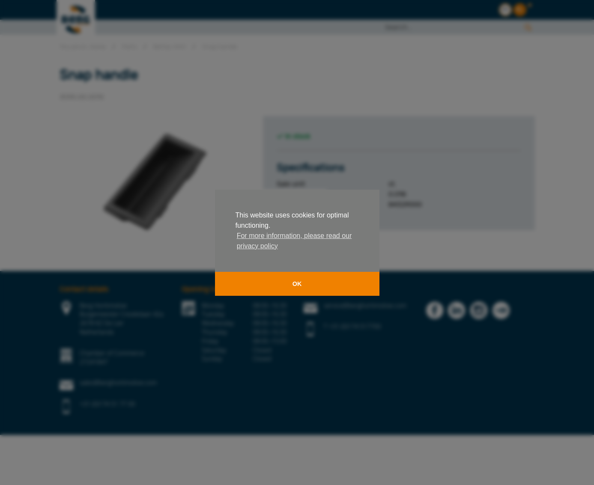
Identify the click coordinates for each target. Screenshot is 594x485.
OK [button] (297, 283)
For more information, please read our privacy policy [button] (294, 241)
